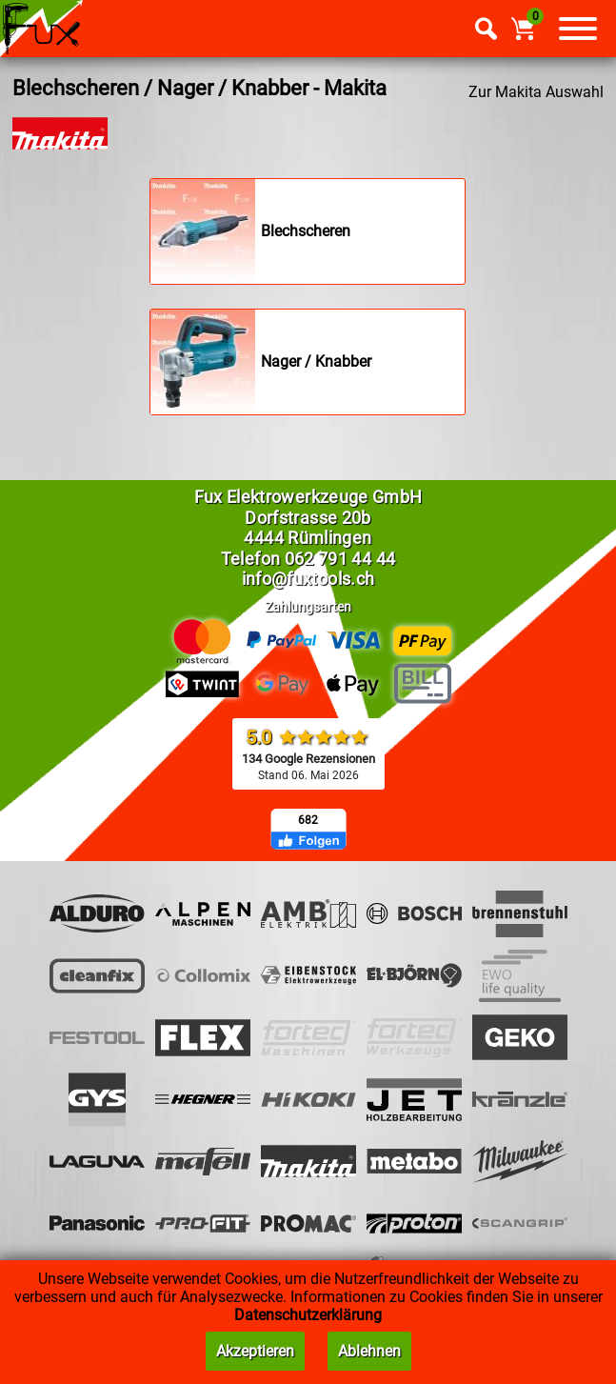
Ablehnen (369, 1351)
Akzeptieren (255, 1351)
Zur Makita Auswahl (536, 92)
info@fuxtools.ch (308, 579)
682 (308, 820)
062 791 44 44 (340, 559)
